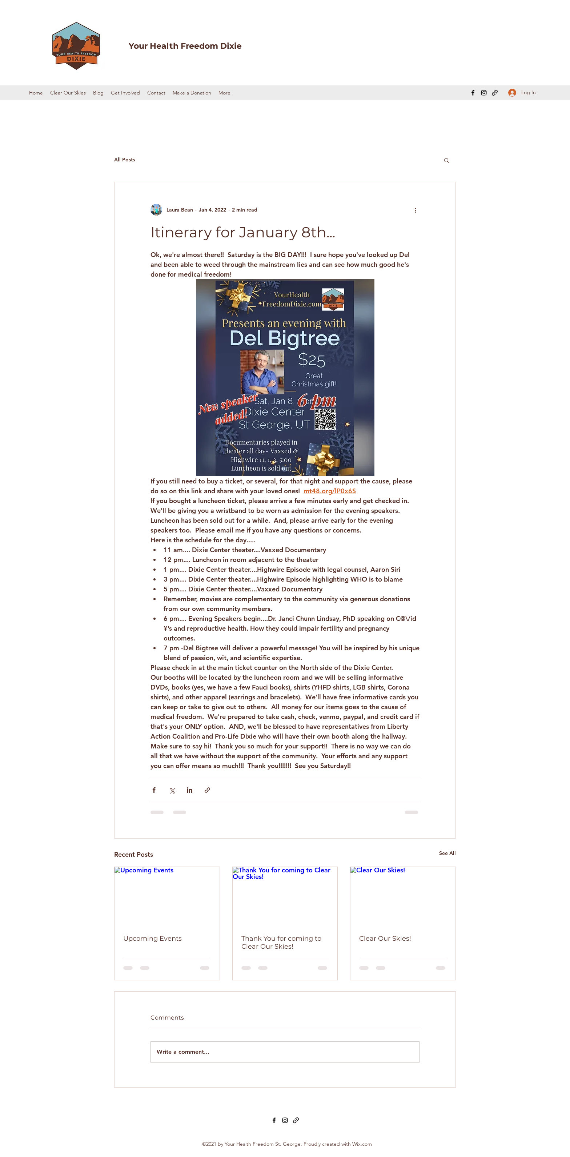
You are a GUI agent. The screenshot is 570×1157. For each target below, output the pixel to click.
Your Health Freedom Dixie (185, 46)
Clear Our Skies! (385, 939)
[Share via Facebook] (153, 790)
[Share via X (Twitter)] (171, 790)
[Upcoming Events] (167, 896)
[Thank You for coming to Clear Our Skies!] (285, 896)
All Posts (124, 159)
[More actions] (415, 209)
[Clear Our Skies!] (402, 896)
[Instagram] (483, 92)
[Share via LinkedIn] (189, 790)
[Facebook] (473, 92)
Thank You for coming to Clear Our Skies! (281, 943)
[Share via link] (207, 790)
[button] (446, 160)
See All (447, 853)
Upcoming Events (152, 939)
